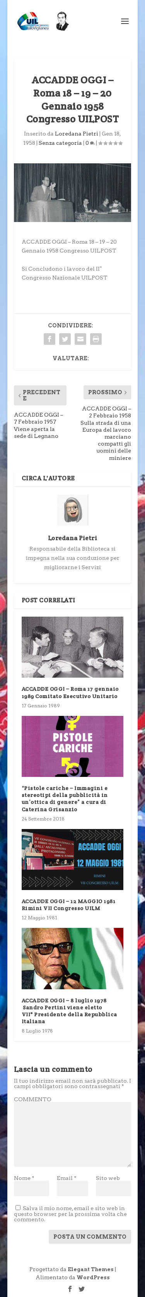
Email (67, 1178)
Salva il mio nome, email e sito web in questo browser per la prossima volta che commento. (70, 1213)
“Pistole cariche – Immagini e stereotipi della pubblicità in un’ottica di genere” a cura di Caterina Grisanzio (65, 799)
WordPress (93, 1277)
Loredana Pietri (76, 134)
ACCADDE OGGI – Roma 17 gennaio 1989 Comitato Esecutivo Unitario (70, 692)
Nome (24, 1178)
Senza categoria (60, 143)
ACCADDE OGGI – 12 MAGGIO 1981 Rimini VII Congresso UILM (69, 905)
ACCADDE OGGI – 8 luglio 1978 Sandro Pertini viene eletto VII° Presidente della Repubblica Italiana (69, 1011)
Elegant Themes (91, 1269)
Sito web (108, 1178)
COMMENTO (32, 1099)
